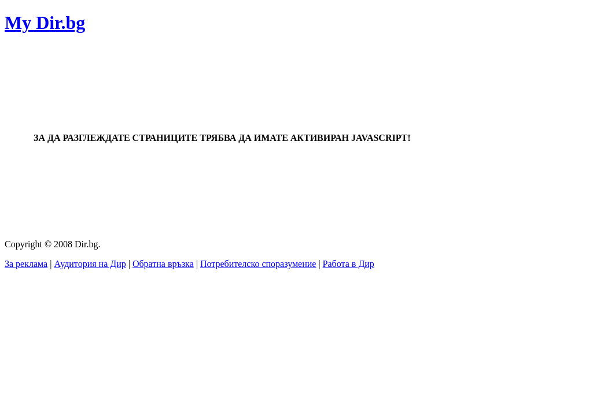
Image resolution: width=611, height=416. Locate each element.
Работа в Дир (348, 264)
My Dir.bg (45, 22)
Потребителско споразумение (258, 264)
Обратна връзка (163, 264)
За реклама (26, 264)
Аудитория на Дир (90, 264)
